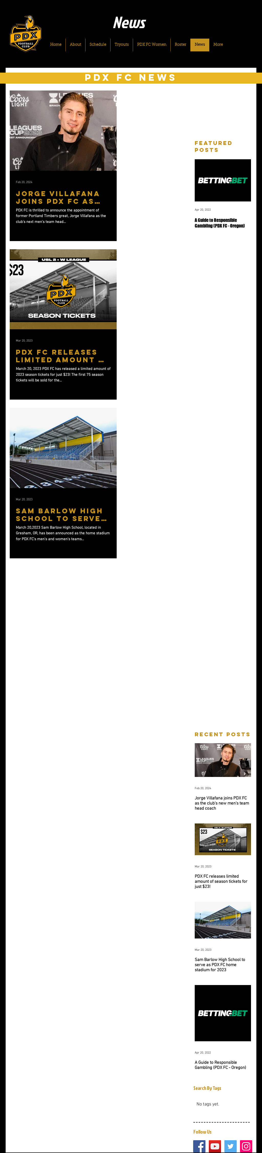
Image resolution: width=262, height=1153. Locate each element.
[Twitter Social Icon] (230, 1146)
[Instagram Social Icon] (246, 1146)
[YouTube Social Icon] (215, 1146)
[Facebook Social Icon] (199, 1146)
